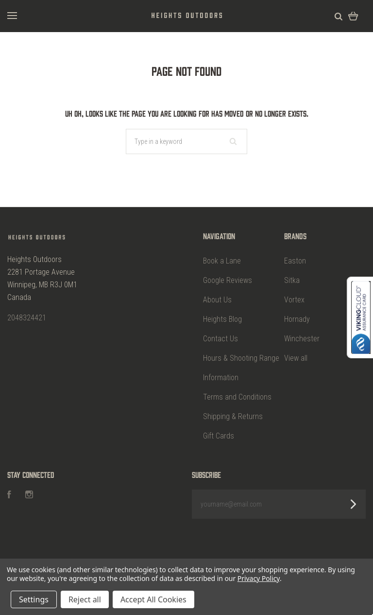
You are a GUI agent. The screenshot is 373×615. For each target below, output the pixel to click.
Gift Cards (218, 435)
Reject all (84, 599)
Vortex (294, 299)
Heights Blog (222, 319)
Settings (34, 599)
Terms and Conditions (237, 397)
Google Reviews (227, 280)
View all (295, 358)
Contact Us (220, 338)
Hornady (297, 319)
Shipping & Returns (233, 416)
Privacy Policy (258, 578)
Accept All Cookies (153, 599)
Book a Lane (222, 260)
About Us (217, 299)
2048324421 (26, 317)
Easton (295, 260)
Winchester (302, 338)
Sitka (292, 280)
